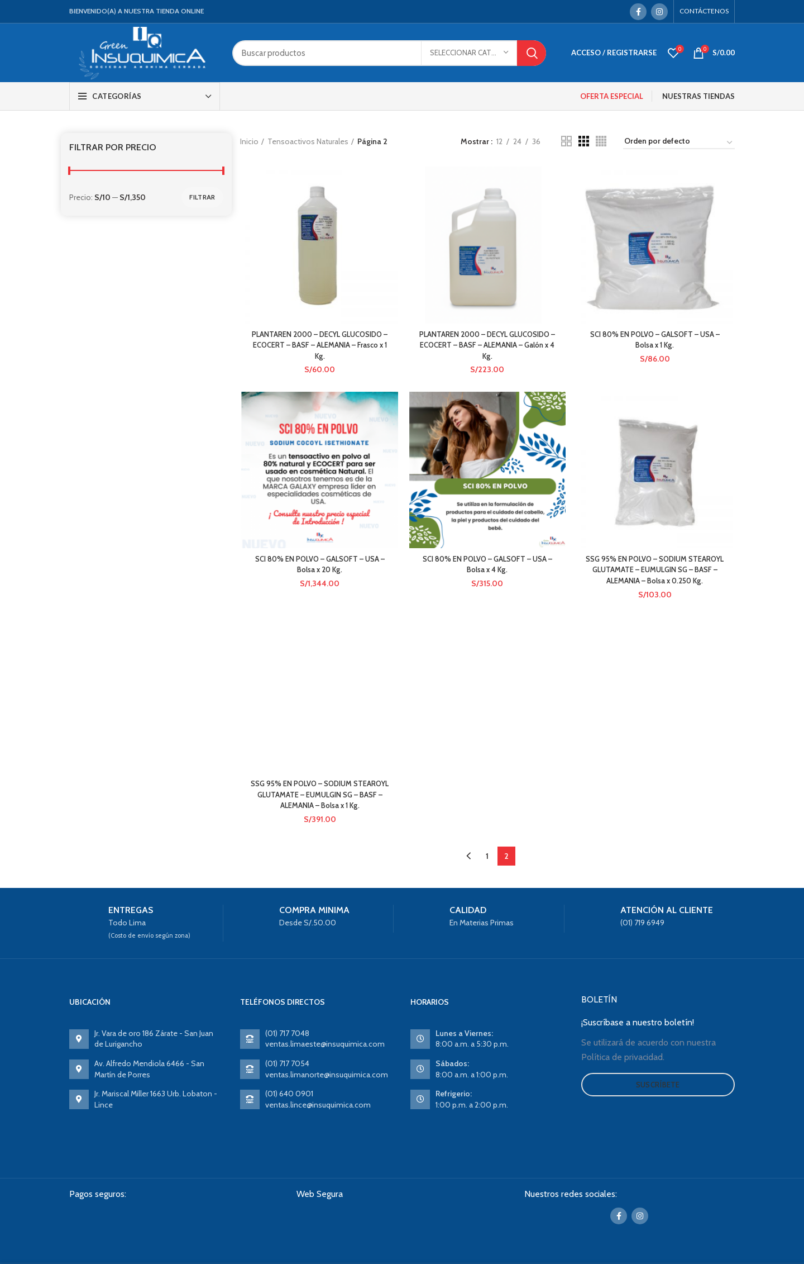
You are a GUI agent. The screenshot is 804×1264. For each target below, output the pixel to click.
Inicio (249, 141)
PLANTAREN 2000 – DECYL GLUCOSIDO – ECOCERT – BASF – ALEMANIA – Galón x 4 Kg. (487, 346)
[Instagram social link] (659, 11)
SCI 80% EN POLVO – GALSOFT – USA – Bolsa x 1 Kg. (656, 340)
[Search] (389, 53)
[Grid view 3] (583, 141)
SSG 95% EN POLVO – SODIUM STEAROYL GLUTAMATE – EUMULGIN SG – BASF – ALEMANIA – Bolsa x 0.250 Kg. (656, 572)
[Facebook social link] (638, 11)
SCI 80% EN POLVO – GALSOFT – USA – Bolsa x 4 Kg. (487, 566)
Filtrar (202, 197)
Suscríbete (658, 1087)
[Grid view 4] (601, 141)
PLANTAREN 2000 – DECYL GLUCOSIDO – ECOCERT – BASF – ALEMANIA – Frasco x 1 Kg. (318, 346)
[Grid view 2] (566, 141)
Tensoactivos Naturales (307, 141)
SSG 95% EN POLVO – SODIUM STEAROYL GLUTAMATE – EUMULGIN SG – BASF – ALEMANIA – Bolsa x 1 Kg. (318, 798)
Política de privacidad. (622, 1059)
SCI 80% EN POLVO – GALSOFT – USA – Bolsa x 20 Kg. (319, 566)
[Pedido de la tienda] (679, 143)
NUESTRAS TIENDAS (698, 96)
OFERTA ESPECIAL (611, 96)
